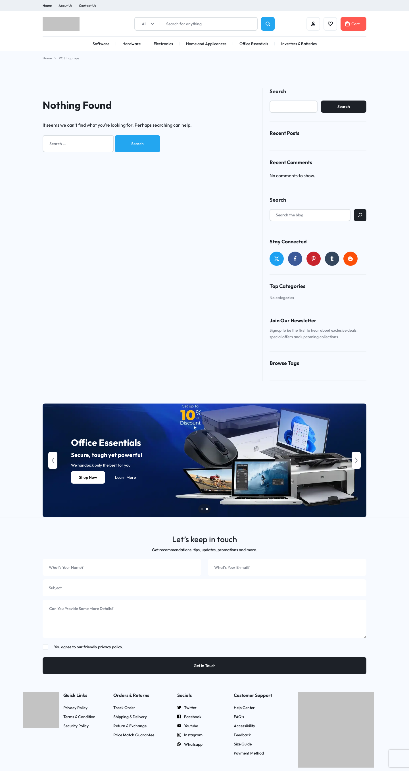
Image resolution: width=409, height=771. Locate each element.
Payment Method (249, 753)
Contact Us (87, 5)
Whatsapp (190, 744)
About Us (65, 5)
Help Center (244, 707)
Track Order (124, 707)
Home (47, 5)
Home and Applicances (206, 43)
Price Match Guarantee (133, 735)
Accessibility (244, 726)
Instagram (190, 735)
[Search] (360, 215)
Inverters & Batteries (299, 43)
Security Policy (76, 726)
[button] (52, 460)
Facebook (189, 717)
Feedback (242, 735)
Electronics (163, 43)
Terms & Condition (79, 716)
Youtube (187, 726)
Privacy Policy (75, 707)
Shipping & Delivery (130, 716)
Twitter (187, 708)
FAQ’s (239, 716)
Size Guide (243, 744)
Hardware (131, 43)
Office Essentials (253, 43)
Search (278, 91)
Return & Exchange (130, 726)
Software (101, 43)
